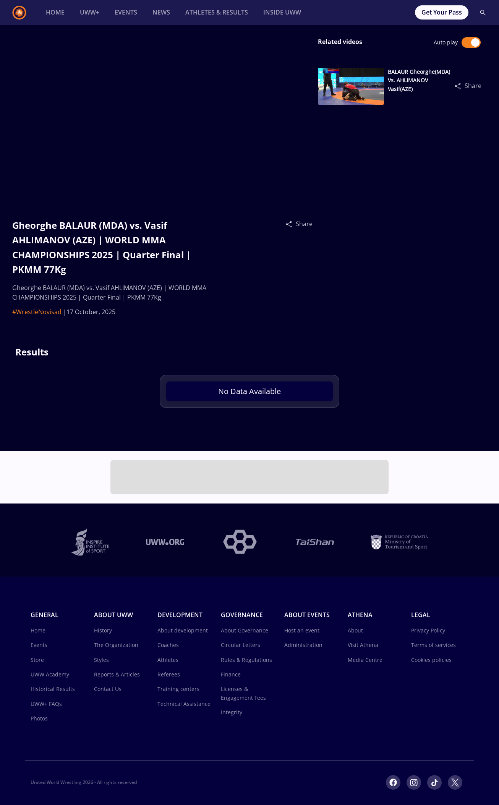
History (103, 630)
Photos (39, 718)
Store (37, 659)
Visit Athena (363, 645)
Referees (168, 674)
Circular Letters (240, 645)
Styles (101, 659)
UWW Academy (50, 674)
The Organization (116, 645)
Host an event (301, 630)
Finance (231, 674)
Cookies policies (431, 659)
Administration (303, 645)
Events (39, 645)
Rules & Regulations (246, 659)
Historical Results (53, 689)
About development (182, 630)
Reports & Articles (117, 674)
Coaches (168, 645)
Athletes (167, 659)
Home (38, 630)
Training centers (178, 689)
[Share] (290, 224)
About (355, 630)
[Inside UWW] (282, 12)
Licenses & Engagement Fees (243, 693)
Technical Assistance (184, 703)
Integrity (231, 712)
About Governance (244, 630)
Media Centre (365, 659)
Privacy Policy (428, 630)
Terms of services (433, 645)
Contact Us (108, 689)
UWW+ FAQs (46, 703)
